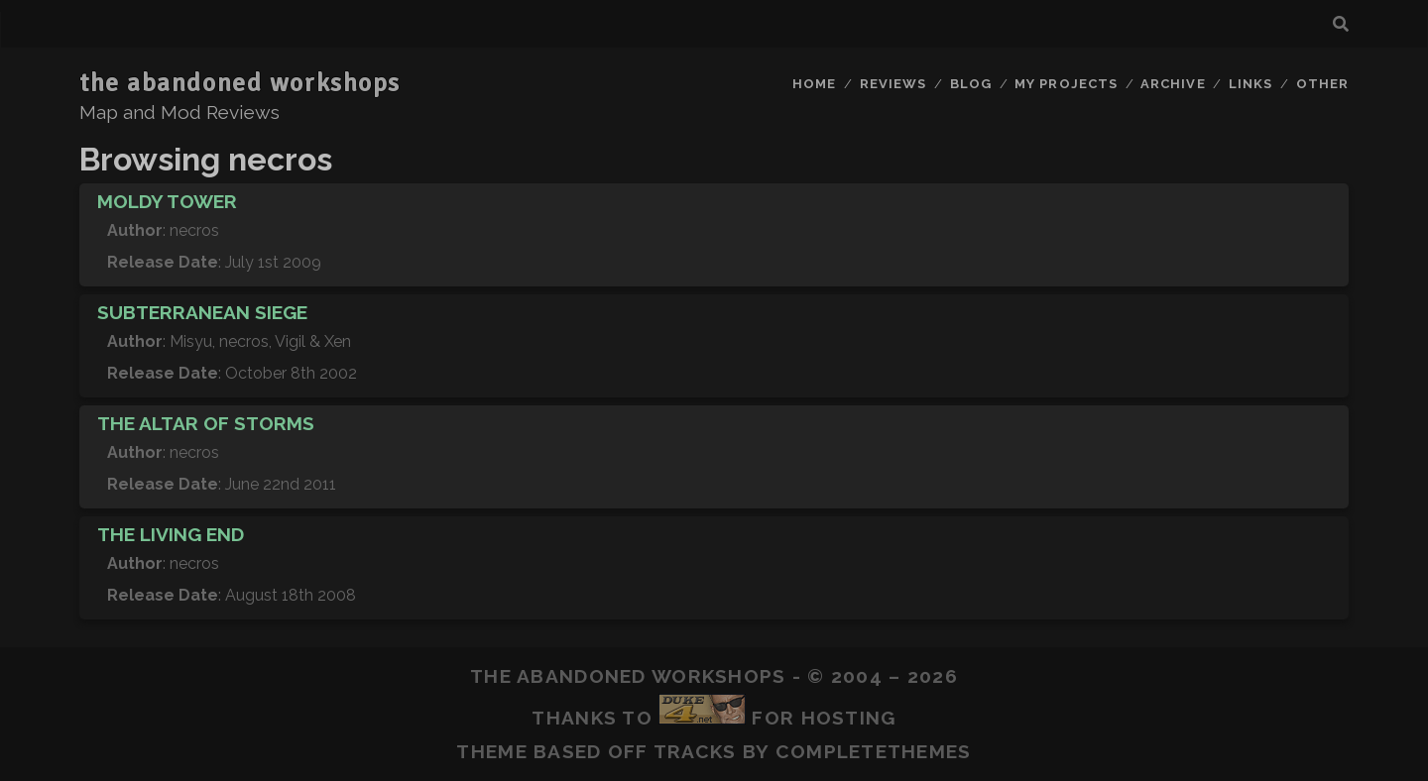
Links (1250, 83)
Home (814, 83)
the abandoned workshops (240, 83)
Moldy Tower (167, 201)
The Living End (170, 534)
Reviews (893, 83)
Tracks (695, 751)
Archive (1172, 83)
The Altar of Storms (205, 423)
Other (1322, 83)
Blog (971, 83)
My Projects (1065, 83)
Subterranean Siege (202, 312)
